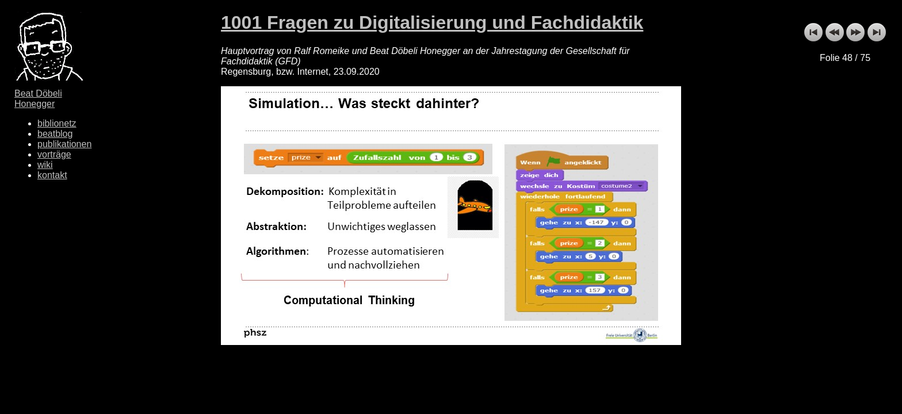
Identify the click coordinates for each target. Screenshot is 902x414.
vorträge (54, 154)
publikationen (64, 144)
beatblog (54, 134)
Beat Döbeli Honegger (38, 99)
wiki (45, 165)
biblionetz (57, 123)
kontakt (52, 175)
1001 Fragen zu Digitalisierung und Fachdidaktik (432, 22)
